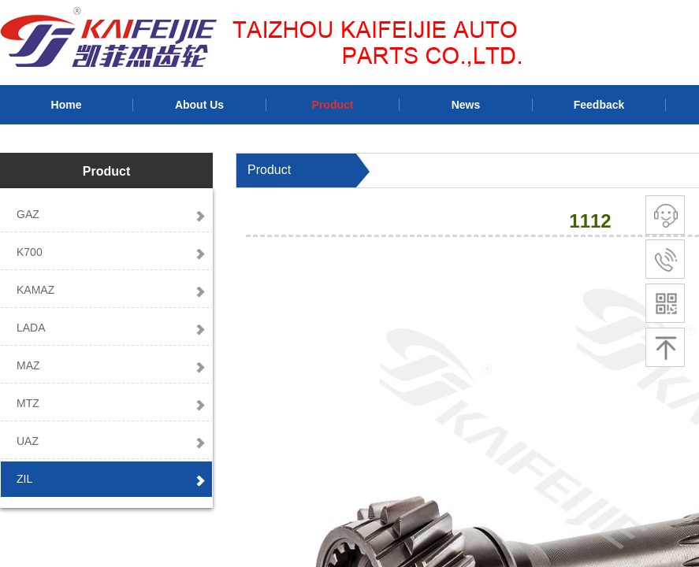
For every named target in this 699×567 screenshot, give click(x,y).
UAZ (28, 441)
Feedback (599, 104)
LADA (31, 327)
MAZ (28, 365)
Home (66, 104)
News (466, 104)
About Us (199, 104)
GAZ (28, 214)
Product (333, 104)
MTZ (28, 403)
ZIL (24, 478)
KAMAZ (35, 290)
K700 (30, 252)
